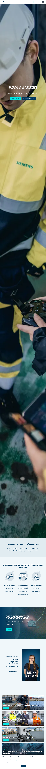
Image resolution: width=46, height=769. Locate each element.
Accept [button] (23, 766)
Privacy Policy (14, 760)
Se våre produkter (15, 98)
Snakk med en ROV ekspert (28, 98)
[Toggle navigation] (42, 2)
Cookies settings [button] (17, 766)
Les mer (9, 629)
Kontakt (36, 2)
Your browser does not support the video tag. (31, 665)
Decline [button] (28, 766)
